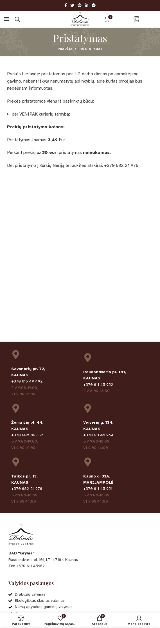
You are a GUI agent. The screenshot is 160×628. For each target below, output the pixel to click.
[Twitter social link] (72, 5)
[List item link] (80, 566)
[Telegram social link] (93, 5)
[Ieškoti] (17, 19)
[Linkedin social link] (86, 5)
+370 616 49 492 (27, 381)
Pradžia (65, 49)
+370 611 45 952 (98, 384)
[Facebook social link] (66, 5)
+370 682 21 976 (26, 488)
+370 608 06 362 (27, 435)
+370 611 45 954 (98, 435)
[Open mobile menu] (6, 19)
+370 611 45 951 (97, 488)
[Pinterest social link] (79, 5)
